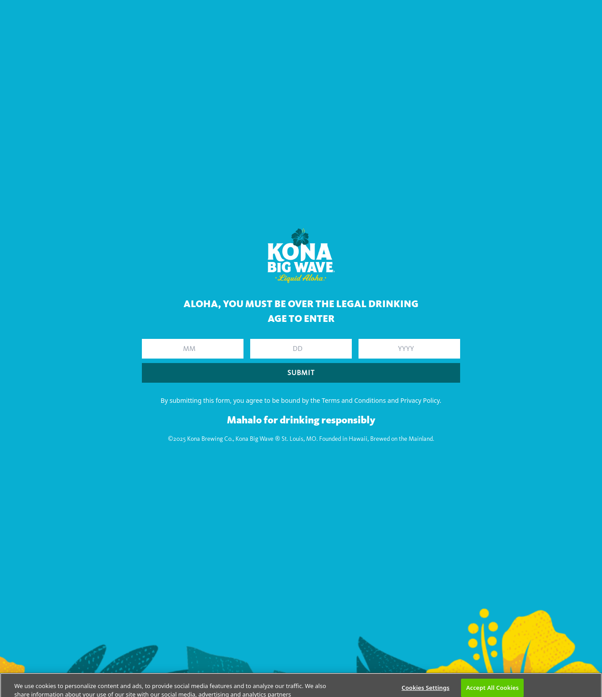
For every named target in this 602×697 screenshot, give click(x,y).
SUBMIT (301, 372)
